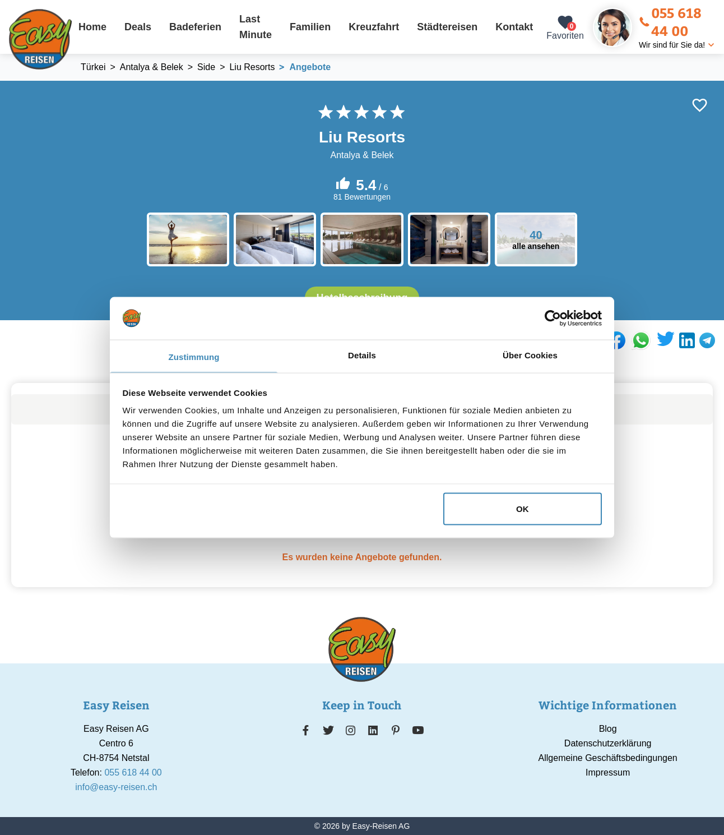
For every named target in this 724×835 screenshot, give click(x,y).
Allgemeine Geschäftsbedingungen (608, 758)
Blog (608, 728)
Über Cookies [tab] (530, 355)
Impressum (608, 772)
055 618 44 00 (670, 21)
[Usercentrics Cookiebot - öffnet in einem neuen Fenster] (553, 318)
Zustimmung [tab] (194, 357)
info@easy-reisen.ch (116, 787)
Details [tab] (362, 355)
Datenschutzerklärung (608, 743)
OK (522, 508)
